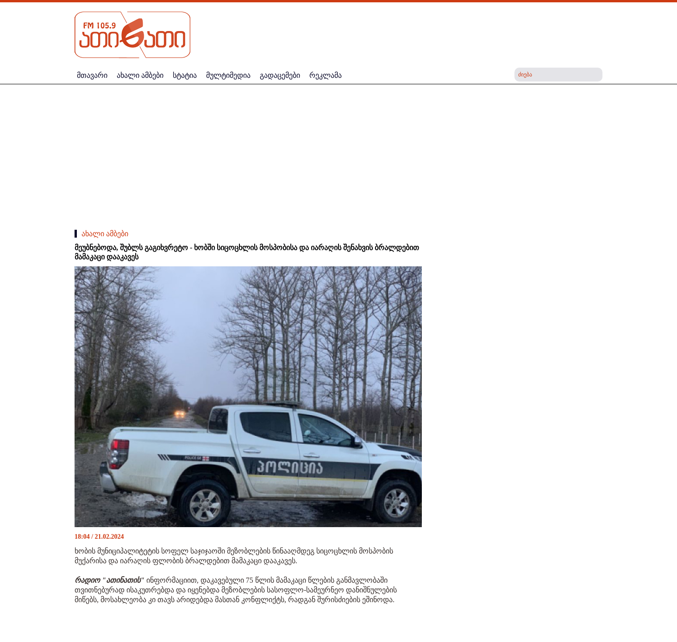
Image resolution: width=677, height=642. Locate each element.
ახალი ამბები (104, 234)
